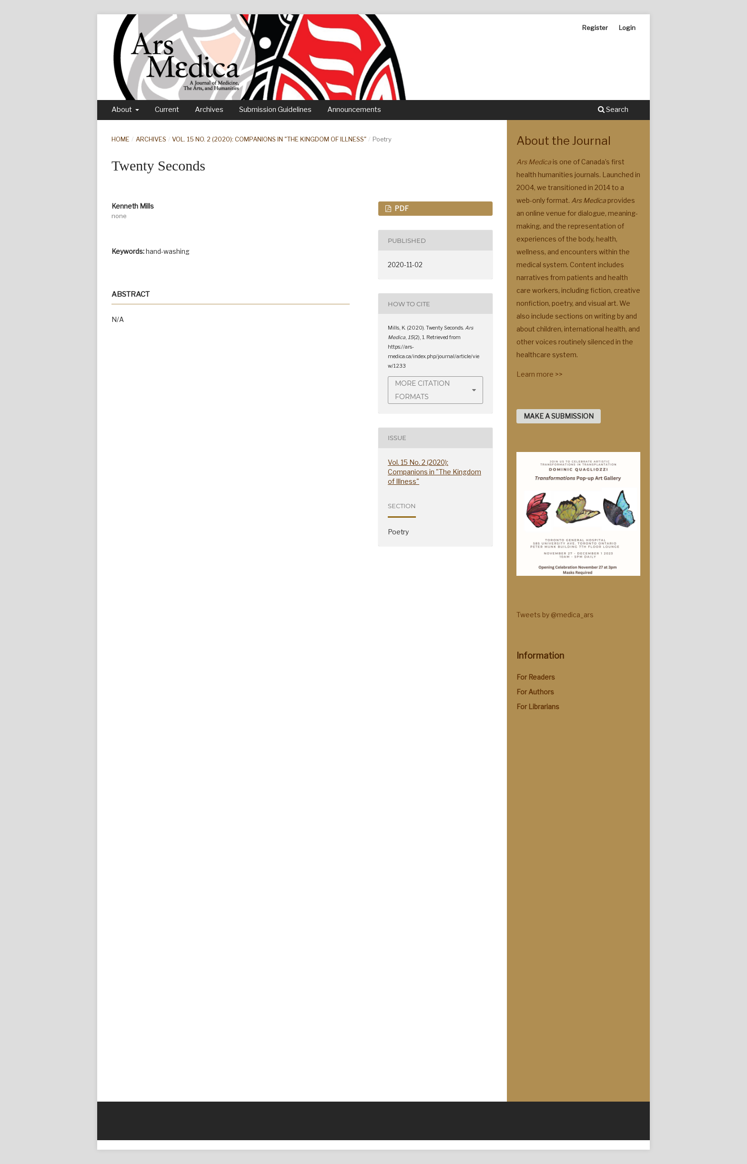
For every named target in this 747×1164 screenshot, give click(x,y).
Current (167, 109)
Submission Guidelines (275, 109)
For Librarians (537, 706)
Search (613, 109)
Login (627, 27)
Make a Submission (559, 416)
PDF (401, 208)
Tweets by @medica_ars (555, 615)
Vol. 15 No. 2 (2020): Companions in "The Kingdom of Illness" (269, 139)
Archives (209, 109)
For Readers (535, 677)
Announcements (354, 109)
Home (120, 139)
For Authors (535, 692)
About (122, 109)
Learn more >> (539, 374)
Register (595, 27)
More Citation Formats (422, 390)
